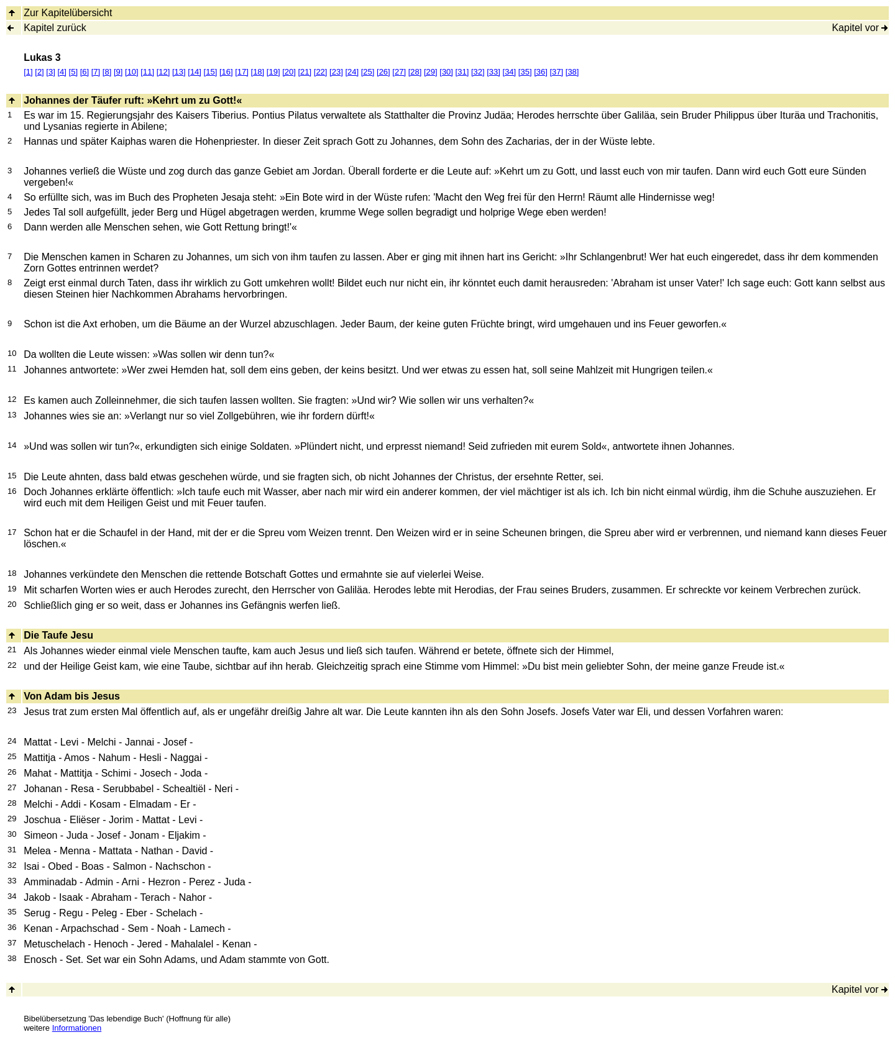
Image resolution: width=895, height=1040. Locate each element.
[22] (321, 71)
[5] (73, 71)
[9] (118, 71)
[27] (399, 71)
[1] (28, 71)
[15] (211, 71)
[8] (107, 71)
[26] (383, 71)
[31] (462, 71)
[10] (132, 71)
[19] (273, 71)
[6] (84, 71)
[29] (431, 71)
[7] (95, 71)
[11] (147, 71)
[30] (446, 71)
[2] (39, 71)
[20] (289, 71)
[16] (226, 71)
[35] (525, 71)
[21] (304, 71)
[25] (368, 71)
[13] (179, 71)
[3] (50, 71)
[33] (493, 71)
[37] (556, 71)
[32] (478, 71)
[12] (163, 71)
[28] (415, 71)
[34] (509, 71)
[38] (572, 71)
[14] (194, 71)
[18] (258, 71)
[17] (242, 71)
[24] (352, 71)
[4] (61, 71)
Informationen (77, 1028)
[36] (541, 71)
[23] (336, 71)
